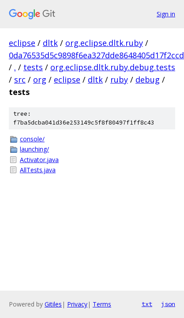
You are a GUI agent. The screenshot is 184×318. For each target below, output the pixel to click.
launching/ (34, 149)
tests (33, 67)
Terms (102, 304)
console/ (32, 139)
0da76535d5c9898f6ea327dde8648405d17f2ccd (96, 55)
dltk (50, 43)
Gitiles (53, 304)
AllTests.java (38, 170)
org (39, 79)
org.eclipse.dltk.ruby (104, 43)
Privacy (77, 304)
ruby (119, 79)
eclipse (22, 43)
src (20, 79)
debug (147, 79)
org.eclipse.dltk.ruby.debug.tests (112, 67)
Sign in (166, 14)
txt (147, 304)
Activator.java (39, 159)
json (168, 304)
